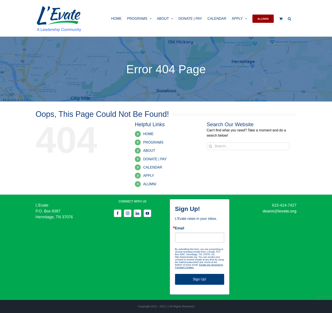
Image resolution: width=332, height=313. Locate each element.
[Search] (210, 146)
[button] (289, 18)
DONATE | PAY (155, 159)
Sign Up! (199, 279)
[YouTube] (147, 213)
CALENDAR (152, 167)
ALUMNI (149, 184)
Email (179, 228)
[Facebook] (117, 213)
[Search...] (248, 146)
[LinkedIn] (137, 213)
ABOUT (149, 150)
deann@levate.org (280, 211)
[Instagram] (127, 213)
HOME (148, 134)
